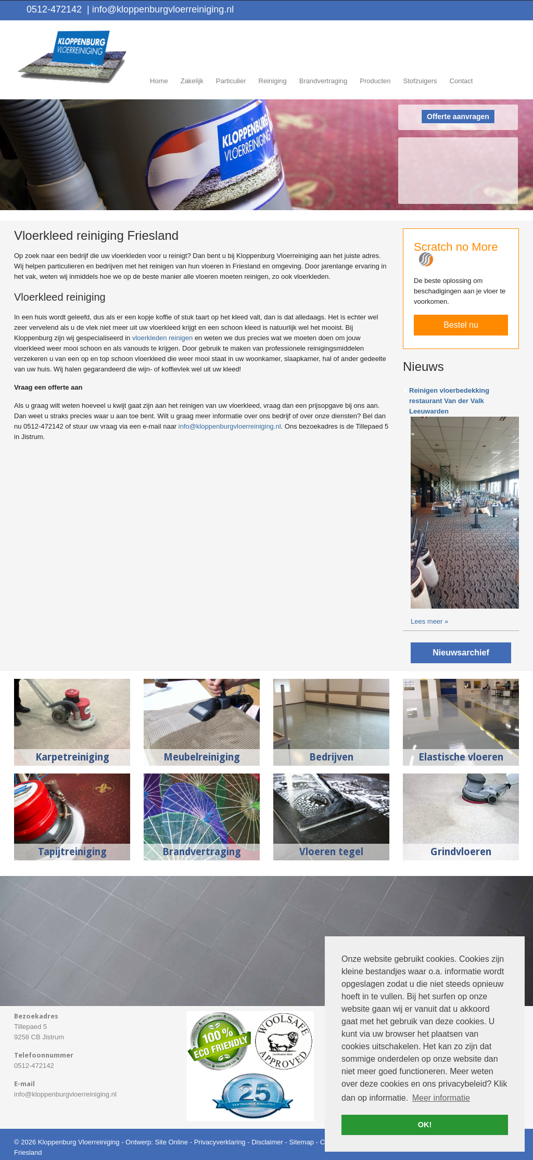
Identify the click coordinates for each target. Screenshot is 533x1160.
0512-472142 (54, 9)
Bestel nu (460, 324)
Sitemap (301, 1142)
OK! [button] (425, 1124)
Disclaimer (267, 1142)
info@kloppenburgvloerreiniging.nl (160, 9)
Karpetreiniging (72, 757)
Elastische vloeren (460, 757)
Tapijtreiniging (72, 852)
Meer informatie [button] (441, 1097)
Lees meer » (429, 621)
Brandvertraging (201, 852)
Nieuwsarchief (461, 652)
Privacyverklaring (220, 1142)
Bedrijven (331, 757)
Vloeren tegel (331, 852)
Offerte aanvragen (458, 116)
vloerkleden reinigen (162, 338)
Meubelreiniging (201, 757)
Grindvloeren (460, 852)
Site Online (171, 1142)
